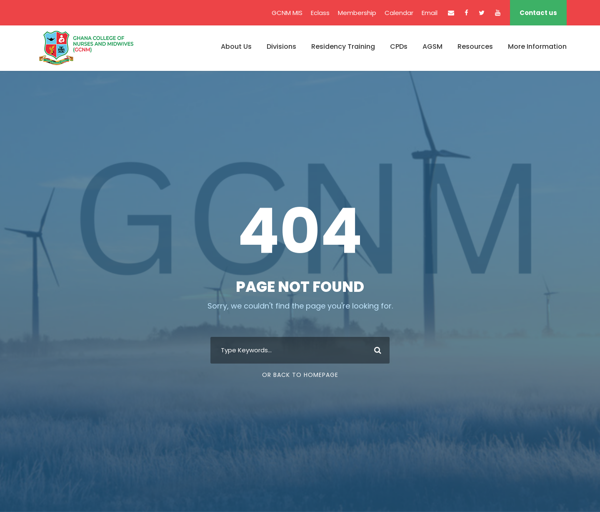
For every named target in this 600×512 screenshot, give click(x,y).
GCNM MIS (287, 12)
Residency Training (343, 46)
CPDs (399, 46)
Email (430, 12)
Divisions (281, 46)
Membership (357, 12)
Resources (475, 46)
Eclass (320, 12)
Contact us (538, 12)
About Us (236, 46)
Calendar (399, 12)
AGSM (432, 46)
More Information (537, 46)
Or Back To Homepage (300, 375)
